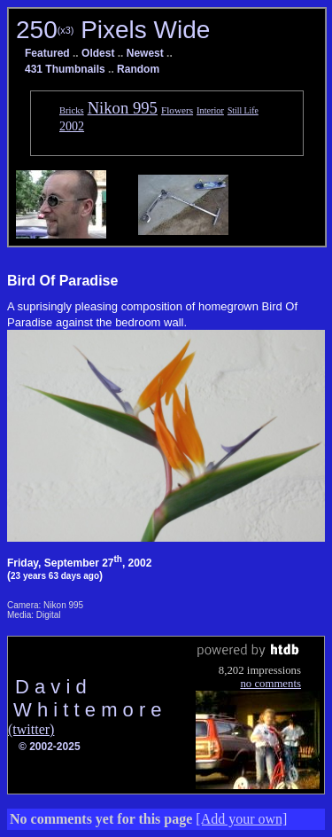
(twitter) (31, 729)
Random (138, 69)
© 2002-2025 (50, 746)
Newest (145, 53)
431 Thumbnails (65, 69)
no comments (270, 683)
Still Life (243, 110)
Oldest (97, 53)
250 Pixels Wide (113, 29)
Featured (47, 53)
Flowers (177, 110)
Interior (210, 110)
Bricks (71, 110)
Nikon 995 (123, 107)
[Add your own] (241, 818)
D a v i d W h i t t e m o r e (85, 698)
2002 (71, 126)
